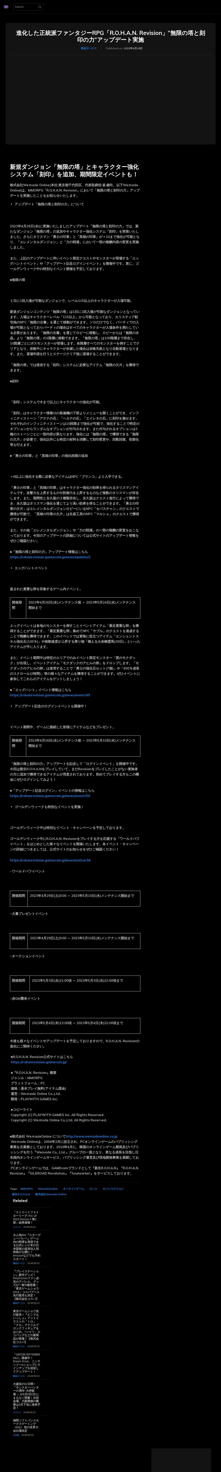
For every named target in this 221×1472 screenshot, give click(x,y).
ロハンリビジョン (113, 1188)
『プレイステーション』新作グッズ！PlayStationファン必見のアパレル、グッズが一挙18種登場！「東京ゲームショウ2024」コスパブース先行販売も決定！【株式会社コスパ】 (26, 1285)
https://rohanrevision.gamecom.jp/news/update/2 (50, 557)
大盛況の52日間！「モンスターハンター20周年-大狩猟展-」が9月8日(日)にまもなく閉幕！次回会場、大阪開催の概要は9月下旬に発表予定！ (26, 1396)
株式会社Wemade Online (50, 1194)
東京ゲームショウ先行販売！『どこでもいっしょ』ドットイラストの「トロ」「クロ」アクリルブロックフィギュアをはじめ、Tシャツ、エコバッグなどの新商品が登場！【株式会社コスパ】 (26, 1327)
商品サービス (89, 48)
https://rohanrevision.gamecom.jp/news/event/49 (50, 695)
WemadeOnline (48, 1188)
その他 (16, 1435)
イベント (17, 1227)
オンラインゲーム (73, 1188)
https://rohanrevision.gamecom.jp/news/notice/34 (50, 860)
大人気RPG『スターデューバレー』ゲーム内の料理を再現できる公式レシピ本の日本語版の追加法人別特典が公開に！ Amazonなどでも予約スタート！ (27, 1247)
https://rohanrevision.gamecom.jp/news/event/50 (50, 796)
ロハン (93, 1188)
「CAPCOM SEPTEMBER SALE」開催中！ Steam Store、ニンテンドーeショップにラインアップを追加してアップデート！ (26, 1363)
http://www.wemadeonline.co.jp (91, 1136)
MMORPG (26, 1188)
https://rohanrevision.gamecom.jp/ (39, 1062)
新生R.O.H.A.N (21, 1194)
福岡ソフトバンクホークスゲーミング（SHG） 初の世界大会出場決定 (26, 1426)
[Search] (39, 7)
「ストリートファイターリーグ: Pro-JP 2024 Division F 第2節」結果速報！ (26, 1217)
